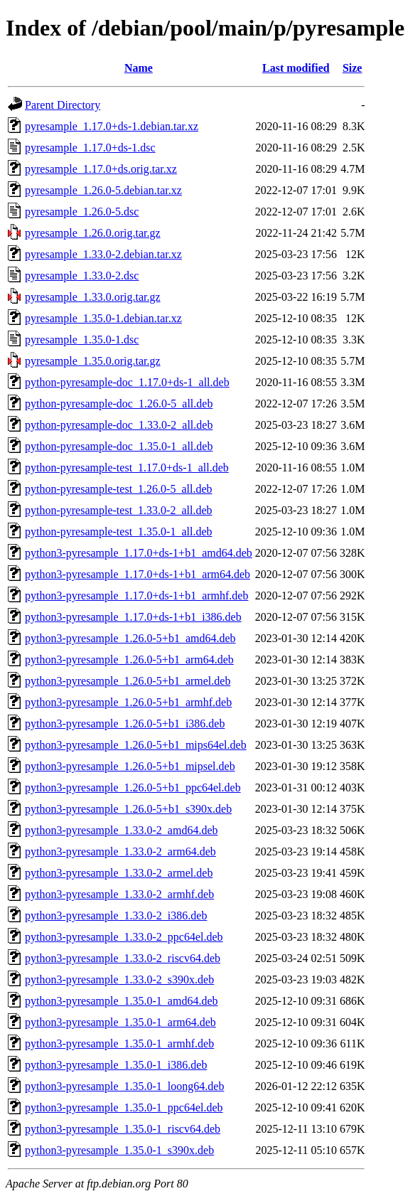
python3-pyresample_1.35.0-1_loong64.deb (124, 1086)
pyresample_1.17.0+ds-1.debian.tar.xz (111, 126)
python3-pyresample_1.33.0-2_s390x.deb (119, 979)
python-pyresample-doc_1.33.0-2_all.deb (118, 425)
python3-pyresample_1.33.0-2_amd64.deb (121, 830)
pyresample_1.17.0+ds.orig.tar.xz (101, 169)
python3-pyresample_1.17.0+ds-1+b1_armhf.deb (136, 595)
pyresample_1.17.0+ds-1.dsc (90, 148)
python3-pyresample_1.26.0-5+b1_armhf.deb (128, 702)
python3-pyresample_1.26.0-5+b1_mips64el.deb (136, 745)
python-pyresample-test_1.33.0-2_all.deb (118, 510)
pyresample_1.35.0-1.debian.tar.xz (103, 318)
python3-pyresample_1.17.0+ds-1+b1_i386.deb (133, 617)
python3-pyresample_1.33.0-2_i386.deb (116, 915)
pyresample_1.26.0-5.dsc (82, 211)
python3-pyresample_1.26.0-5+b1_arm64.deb (129, 659)
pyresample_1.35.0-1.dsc (82, 339)
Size (352, 68)
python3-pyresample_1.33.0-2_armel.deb (118, 873)
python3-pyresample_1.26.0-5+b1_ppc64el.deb (133, 787)
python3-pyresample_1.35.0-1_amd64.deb (121, 1001)
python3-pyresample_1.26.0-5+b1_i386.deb (125, 723)
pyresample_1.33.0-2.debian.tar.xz (103, 254)
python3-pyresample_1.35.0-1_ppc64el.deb (124, 1107)
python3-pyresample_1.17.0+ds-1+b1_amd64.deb (138, 553)
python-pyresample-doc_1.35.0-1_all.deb (118, 446)
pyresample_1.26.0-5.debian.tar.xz (103, 190)
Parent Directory (62, 105)
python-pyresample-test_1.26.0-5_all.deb (118, 489)
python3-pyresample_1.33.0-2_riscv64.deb (122, 958)
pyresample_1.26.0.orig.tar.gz (93, 233)
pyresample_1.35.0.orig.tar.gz (93, 361)
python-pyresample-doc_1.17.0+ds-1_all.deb (127, 382)
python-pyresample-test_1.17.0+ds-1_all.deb (127, 467)
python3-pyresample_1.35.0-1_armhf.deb (119, 1043)
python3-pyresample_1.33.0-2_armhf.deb (119, 894)
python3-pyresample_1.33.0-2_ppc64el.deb (124, 937)
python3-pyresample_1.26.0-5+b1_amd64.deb (130, 638)
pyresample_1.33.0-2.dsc (82, 275)
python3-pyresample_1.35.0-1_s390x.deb (119, 1150)
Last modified (296, 68)
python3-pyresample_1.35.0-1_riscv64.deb (122, 1129)
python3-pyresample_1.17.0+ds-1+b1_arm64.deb (137, 574)
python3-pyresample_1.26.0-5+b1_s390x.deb (128, 809)
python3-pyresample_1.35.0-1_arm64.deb (120, 1022)
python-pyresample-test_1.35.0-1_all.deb (118, 531)
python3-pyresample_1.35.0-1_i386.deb (116, 1065)
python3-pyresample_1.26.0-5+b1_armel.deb (127, 681)
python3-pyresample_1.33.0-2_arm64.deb (120, 851)
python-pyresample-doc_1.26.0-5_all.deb (118, 403)
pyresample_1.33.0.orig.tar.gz (93, 297)
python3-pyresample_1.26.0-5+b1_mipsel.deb (130, 766)
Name (138, 68)
